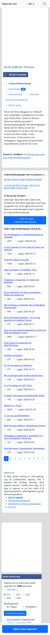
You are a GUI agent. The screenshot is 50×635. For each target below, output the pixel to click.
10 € (18, 602)
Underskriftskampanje (18, 83)
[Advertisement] (25, 37)
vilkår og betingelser (17, 630)
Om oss (12, 514)
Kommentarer (14, 94)
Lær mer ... (11, 597)
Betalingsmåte (11, 611)
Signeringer (15, 89)
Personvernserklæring (16, 99)
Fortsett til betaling (15, 621)
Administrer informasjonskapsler (24, 511)
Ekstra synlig (13, 105)
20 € (28, 602)
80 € (19, 605)
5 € (8, 602)
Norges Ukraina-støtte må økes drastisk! (23, 187)
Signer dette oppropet (25, 169)
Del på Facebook (14, 74)
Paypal (13, 614)
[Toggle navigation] (44, 3)
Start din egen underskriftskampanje (25, 228)
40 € (9, 605)
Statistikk (33, 94)
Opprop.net (9, 3)
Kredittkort (31, 614)
